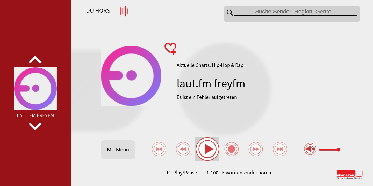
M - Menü (118, 149)
